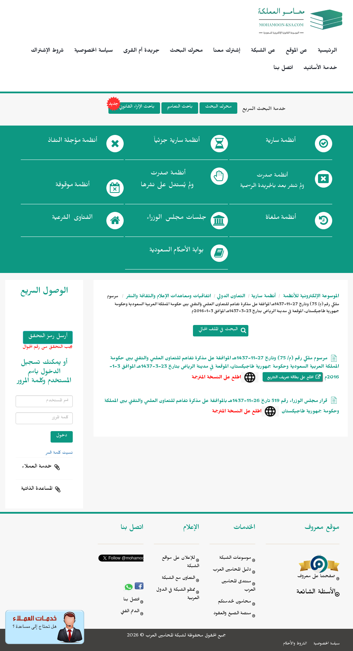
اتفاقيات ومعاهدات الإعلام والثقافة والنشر (168, 297)
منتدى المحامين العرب (238, 586)
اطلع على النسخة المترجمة (216, 378)
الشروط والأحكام (295, 644)
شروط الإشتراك (47, 51)
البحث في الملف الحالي (218, 330)
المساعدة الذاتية (36, 489)
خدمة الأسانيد (320, 68)
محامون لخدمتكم (234, 602)
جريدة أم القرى (141, 51)
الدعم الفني (130, 612)
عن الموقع (296, 51)
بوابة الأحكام (176, 251)
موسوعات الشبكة (235, 559)
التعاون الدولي (231, 297)
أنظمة (280, 142)
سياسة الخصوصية (93, 51)
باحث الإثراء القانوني (131, 108)
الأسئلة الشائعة (315, 593)
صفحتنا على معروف (316, 577)
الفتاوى (72, 219)
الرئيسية (327, 51)
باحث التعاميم (180, 107)
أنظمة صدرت (167, 181)
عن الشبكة (263, 51)
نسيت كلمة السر (59, 453)
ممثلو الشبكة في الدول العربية (177, 595)
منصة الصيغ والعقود (232, 614)
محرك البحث (186, 51)
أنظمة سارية (263, 297)
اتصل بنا (283, 68)
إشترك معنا (226, 51)
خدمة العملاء (37, 467)
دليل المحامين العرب (232, 570)
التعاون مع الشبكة (178, 579)
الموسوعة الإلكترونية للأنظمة (310, 297)
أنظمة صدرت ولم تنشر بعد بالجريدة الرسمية (272, 181)
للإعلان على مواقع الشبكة (180, 563)
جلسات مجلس (176, 219)
